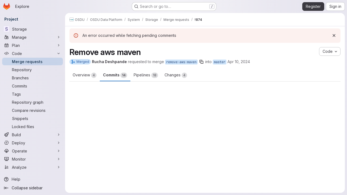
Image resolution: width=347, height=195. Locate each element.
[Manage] (32, 37)
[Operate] (32, 151)
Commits (115, 75)
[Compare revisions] (32, 110)
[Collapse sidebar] (32, 188)
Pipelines (146, 75)
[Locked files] (32, 126)
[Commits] (32, 86)
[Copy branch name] (201, 61)
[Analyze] (32, 167)
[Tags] (32, 94)
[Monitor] (32, 159)
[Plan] (32, 45)
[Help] (32, 179)
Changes (176, 75)
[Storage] (32, 29)
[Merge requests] (32, 61)
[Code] (32, 53)
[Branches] (32, 78)
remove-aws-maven (181, 62)
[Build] (32, 134)
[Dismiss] (334, 35)
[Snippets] (32, 118)
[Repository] (32, 69)
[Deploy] (32, 143)
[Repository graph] (32, 102)
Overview (85, 75)
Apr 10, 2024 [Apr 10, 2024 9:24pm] (238, 61)
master (219, 62)
